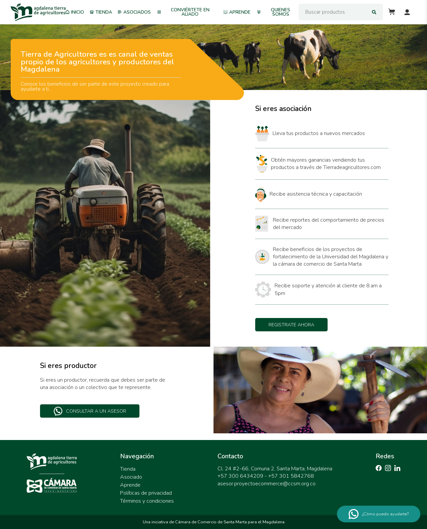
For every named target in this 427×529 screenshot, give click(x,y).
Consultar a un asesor (89, 411)
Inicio (75, 12)
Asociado (131, 477)
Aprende (237, 12)
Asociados (134, 12)
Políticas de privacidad (146, 493)
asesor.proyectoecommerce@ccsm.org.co (267, 483)
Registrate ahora (291, 324)
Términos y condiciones (147, 501)
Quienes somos (273, 12)
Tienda (101, 12)
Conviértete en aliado (183, 12)
